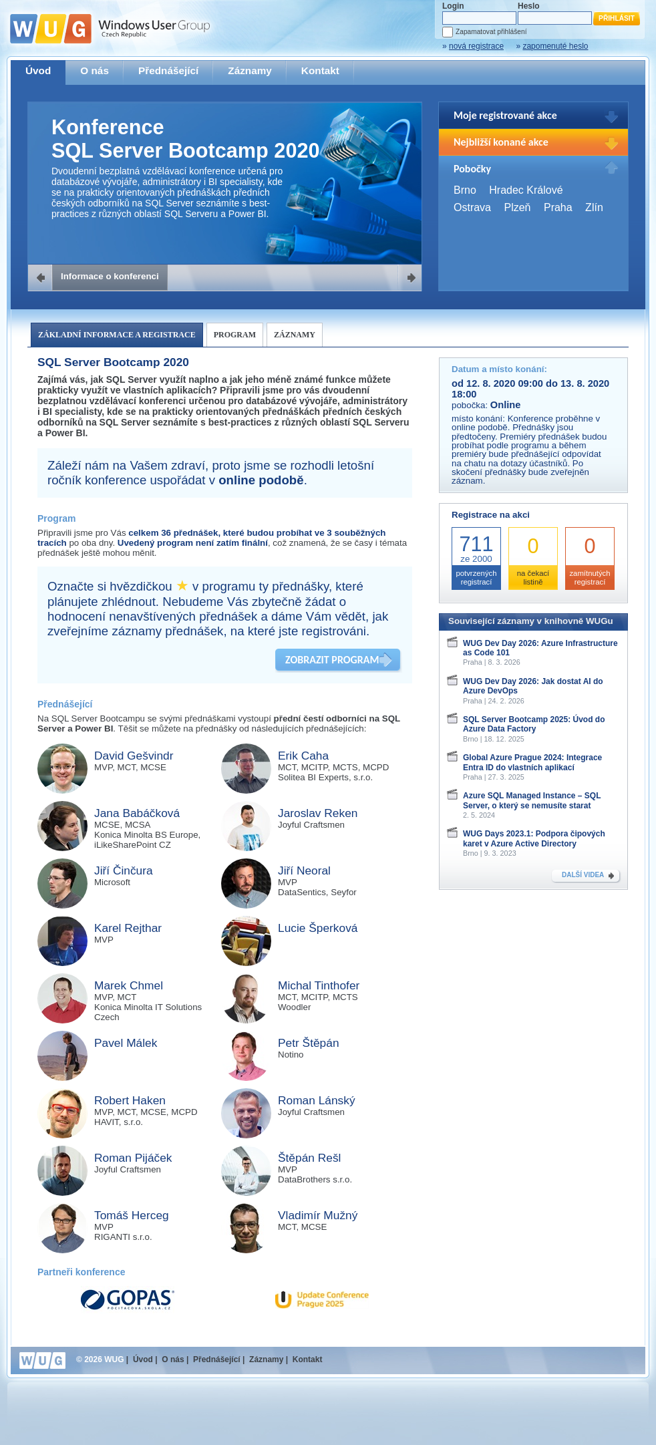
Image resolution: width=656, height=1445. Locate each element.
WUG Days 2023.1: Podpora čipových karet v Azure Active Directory (534, 838)
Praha (558, 207)
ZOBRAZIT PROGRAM (332, 659)
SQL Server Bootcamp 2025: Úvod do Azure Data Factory (534, 724)
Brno (465, 190)
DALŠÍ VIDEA (583, 874)
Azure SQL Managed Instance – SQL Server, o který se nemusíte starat (532, 800)
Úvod (38, 70)
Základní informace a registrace (117, 334)
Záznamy (250, 70)
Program (235, 334)
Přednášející (168, 70)
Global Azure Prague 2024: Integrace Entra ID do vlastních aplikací (532, 762)
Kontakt (320, 70)
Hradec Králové (525, 190)
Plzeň (517, 207)
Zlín (594, 207)
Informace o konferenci (110, 276)
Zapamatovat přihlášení (491, 31)
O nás (94, 70)
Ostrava (472, 207)
